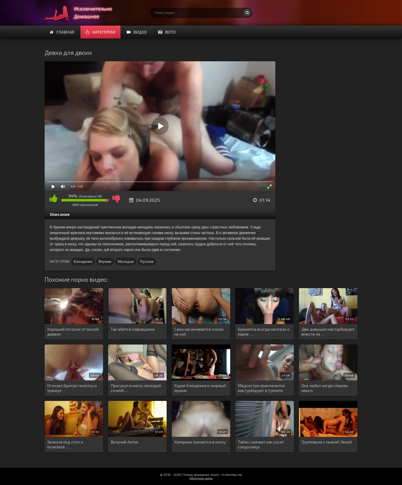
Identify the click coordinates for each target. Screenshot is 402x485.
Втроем (105, 261)
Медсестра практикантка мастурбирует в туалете (261, 388)
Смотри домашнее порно (83, 13)
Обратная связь (201, 478)
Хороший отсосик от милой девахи (73, 331)
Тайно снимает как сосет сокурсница (261, 444)
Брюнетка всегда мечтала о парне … (263, 331)
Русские (147, 261)
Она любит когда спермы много (325, 388)
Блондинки (83, 261)
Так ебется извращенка (133, 329)
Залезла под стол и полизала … (65, 444)
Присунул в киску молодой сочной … (136, 388)
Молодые (126, 261)
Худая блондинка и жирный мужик (200, 388)
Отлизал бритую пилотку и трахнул (72, 388)
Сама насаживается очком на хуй (198, 331)
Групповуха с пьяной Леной (327, 441)
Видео (137, 31)
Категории (100, 31)
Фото (167, 31)
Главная (62, 31)
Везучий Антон (124, 441)
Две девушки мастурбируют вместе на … (328, 331)
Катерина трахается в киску (200, 441)
